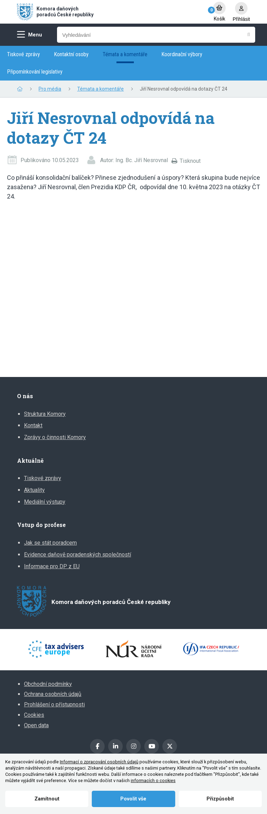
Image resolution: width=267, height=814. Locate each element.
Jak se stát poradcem (50, 542)
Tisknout (190, 161)
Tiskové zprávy (23, 54)
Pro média (50, 89)
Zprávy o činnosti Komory (55, 437)
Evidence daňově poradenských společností (77, 554)
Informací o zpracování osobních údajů (99, 761)
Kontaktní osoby (71, 54)
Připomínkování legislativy (35, 71)
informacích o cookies (153, 780)
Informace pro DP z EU (52, 566)
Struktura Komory (45, 414)
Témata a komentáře (125, 54)
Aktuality (34, 490)
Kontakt (33, 425)
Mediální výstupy (44, 501)
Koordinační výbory (181, 54)
